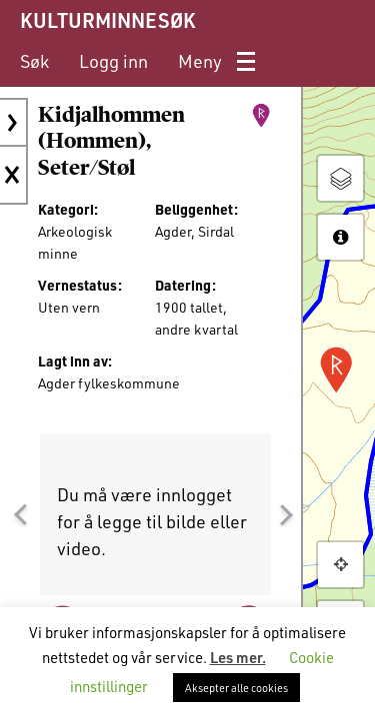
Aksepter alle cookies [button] (236, 687)
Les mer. (238, 657)
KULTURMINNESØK (107, 20)
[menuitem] (34, 61)
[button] (20, 514)
